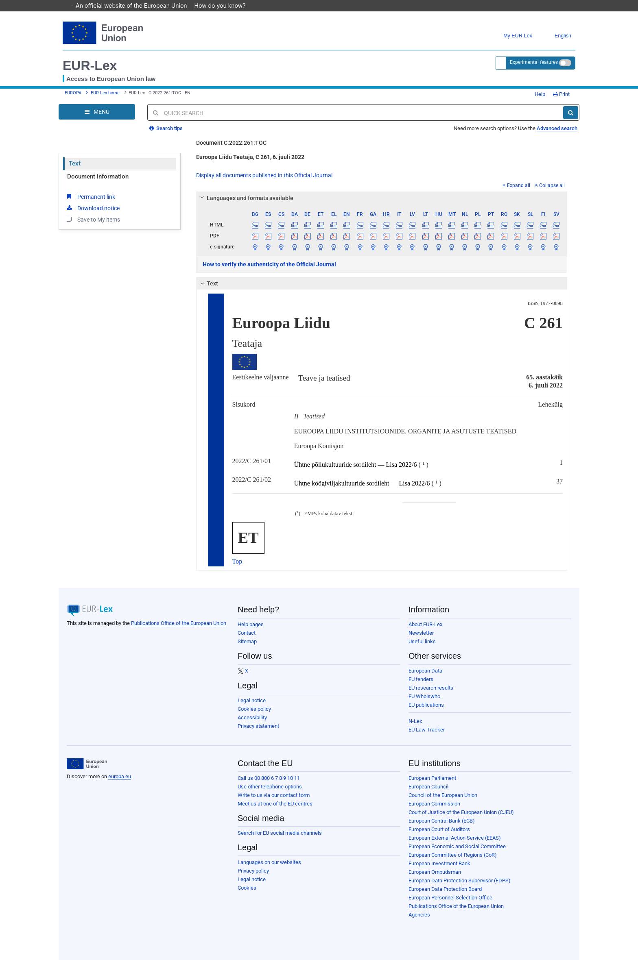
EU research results (431, 688)
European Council (428, 787)
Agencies (419, 915)
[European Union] (87, 764)
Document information (98, 176)
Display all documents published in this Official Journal (264, 175)
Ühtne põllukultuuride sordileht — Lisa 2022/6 (355, 464)
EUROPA (73, 93)
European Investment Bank (439, 863)
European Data (425, 671)
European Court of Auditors (439, 829)
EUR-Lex (90, 65)
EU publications (426, 705)
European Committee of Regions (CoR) (453, 855)
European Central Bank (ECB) (442, 821)
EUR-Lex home (105, 93)
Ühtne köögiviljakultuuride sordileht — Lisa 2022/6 (362, 483)
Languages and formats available (245, 198)
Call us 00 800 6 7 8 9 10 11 (269, 778)
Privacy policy (253, 871)
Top (237, 561)
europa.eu (119, 776)
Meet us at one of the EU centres (275, 804)
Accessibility (252, 717)
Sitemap (247, 641)
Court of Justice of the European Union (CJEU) (461, 812)
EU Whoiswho (424, 696)
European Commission (434, 804)
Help (537, 94)
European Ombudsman (435, 872)
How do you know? (224, 5)
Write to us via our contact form (274, 795)
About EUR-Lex (425, 624)
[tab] (382, 198)
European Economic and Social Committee (457, 846)
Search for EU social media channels (280, 833)
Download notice (92, 208)
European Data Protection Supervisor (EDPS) (460, 880)
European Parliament (432, 778)
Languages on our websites (269, 862)
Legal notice (252, 700)
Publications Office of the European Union (178, 623)
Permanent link (90, 196)
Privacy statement (258, 726)
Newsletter (421, 633)
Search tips (166, 128)
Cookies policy (254, 709)
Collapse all (550, 185)
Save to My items (92, 219)
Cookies (247, 888)
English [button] (556, 36)
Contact (247, 633)
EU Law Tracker (427, 730)
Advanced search (557, 128)
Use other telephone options (270, 787)
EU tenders (421, 679)
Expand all (516, 185)
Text (75, 163)
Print (561, 94)
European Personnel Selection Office (450, 898)
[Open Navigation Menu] (97, 112)
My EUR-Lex (511, 36)
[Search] (570, 112)
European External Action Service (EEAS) (455, 838)
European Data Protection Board (445, 889)
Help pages (251, 624)
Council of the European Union (443, 795)
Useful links (422, 641)
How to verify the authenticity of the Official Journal (269, 264)
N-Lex (415, 721)
